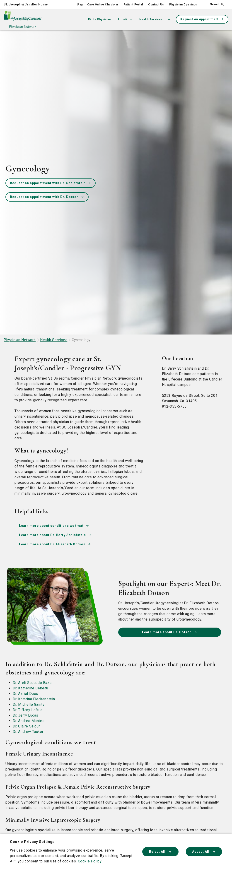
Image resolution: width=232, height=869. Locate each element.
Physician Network (20, 340)
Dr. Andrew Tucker (28, 731)
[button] (213, 4)
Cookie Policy (90, 861)
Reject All (160, 851)
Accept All (204, 851)
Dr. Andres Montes (28, 721)
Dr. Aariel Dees (25, 693)
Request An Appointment (202, 19)
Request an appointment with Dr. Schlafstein (50, 183)
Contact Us (156, 4)
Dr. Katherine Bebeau (30, 688)
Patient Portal (133, 4)
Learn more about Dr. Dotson (169, 632)
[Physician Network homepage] (23, 20)
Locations (125, 19)
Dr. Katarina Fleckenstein (34, 699)
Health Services (150, 19)
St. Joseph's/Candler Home (26, 4)
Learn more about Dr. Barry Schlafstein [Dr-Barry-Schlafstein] (55, 535)
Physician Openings (183, 4)
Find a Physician (99, 19)
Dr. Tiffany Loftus (28, 710)
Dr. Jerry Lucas (25, 715)
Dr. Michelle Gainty (28, 704)
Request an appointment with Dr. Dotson (47, 197)
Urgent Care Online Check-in (97, 4)
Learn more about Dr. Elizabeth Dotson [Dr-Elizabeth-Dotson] (55, 544)
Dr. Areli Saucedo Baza (32, 683)
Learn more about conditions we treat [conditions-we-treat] (54, 525)
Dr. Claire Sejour (26, 726)
